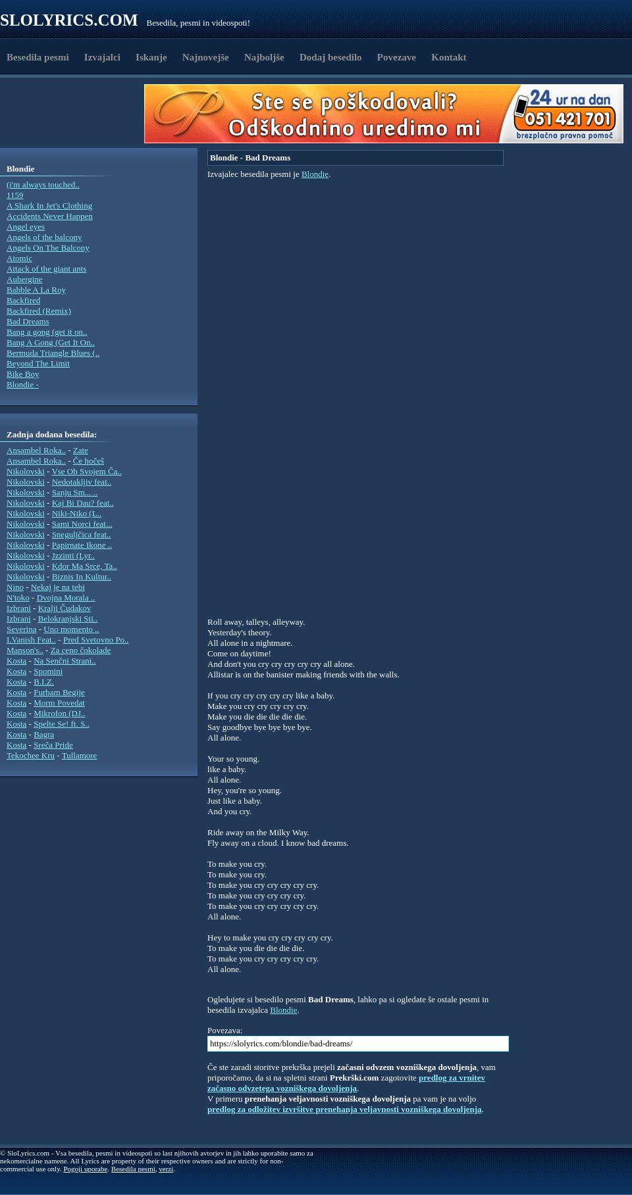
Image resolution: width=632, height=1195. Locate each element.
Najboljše (264, 57)
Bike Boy (23, 374)
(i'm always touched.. (43, 184)
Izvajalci (102, 57)
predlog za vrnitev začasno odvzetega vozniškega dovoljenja (346, 1083)
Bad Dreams (28, 321)
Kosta (16, 661)
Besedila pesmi (38, 57)
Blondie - (23, 384)
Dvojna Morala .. (66, 597)
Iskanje (151, 57)
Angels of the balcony (44, 237)
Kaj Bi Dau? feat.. (83, 503)
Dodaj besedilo (331, 57)
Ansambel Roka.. (36, 450)
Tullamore (79, 755)
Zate (80, 450)
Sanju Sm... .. (75, 492)
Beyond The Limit (38, 363)
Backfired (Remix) (39, 311)
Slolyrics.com (69, 20)
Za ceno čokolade (81, 650)
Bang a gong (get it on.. (47, 332)
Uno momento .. (71, 629)
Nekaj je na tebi (58, 587)
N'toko (18, 597)
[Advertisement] (76, 113)
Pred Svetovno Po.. (96, 640)
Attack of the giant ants (46, 269)
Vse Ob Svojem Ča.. (86, 471)
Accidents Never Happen (50, 216)
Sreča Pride (53, 745)
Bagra (44, 734)
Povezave (396, 57)
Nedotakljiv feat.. (82, 482)
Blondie (315, 174)
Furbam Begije (59, 692)
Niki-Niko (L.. (76, 513)
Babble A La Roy (36, 290)
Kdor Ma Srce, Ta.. (84, 566)
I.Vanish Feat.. (31, 640)
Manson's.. (25, 650)
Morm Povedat (59, 703)
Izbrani (19, 608)
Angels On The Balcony (48, 248)
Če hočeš (88, 461)
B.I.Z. (44, 682)
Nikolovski (26, 471)
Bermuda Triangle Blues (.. (53, 353)
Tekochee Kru (31, 755)
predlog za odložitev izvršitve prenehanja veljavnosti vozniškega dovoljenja (344, 1109)
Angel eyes (26, 227)
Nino (15, 587)
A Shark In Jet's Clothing (49, 205)
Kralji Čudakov (65, 608)
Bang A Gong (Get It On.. (51, 342)
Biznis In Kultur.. (81, 576)
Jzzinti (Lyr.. (73, 555)
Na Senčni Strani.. (65, 661)
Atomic (19, 258)
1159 (15, 195)
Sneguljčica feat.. (81, 534)
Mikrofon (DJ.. (59, 713)
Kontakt (448, 57)
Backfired (23, 300)
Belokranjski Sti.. (68, 618)
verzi (166, 1169)
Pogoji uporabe (85, 1169)
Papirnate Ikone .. (82, 545)
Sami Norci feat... (82, 524)
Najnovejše (205, 57)
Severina (21, 629)
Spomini (48, 671)
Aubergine (25, 279)
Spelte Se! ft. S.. (62, 724)
